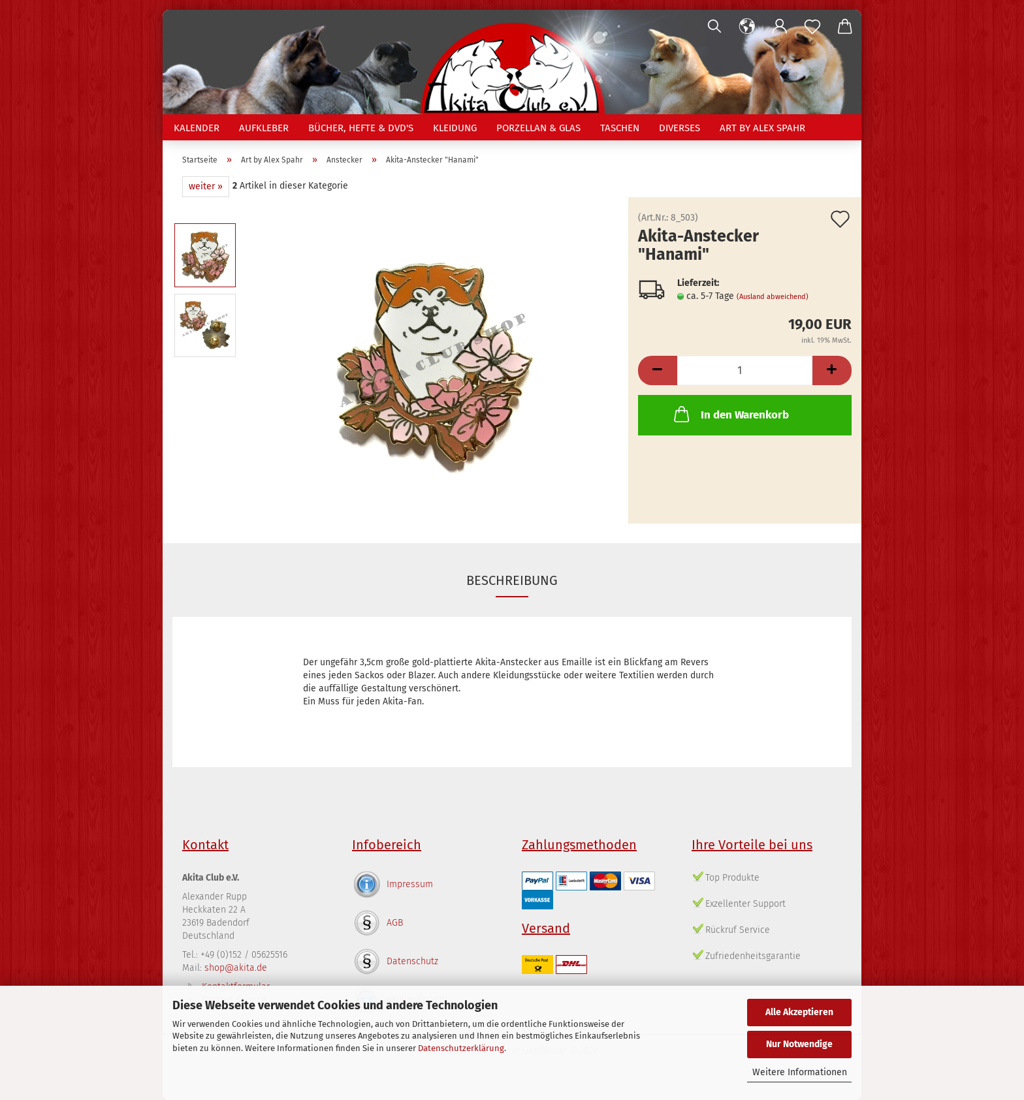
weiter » (206, 186)
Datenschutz (412, 961)
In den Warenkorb (730, 413)
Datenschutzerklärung (461, 1048)
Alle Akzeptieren (799, 1012)
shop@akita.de (235, 967)
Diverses (679, 128)
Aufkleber (264, 128)
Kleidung (455, 128)
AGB (395, 922)
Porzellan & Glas (538, 128)
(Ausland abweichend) (772, 296)
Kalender (196, 128)
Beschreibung (512, 580)
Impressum (410, 884)
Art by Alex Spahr (762, 128)
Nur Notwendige (799, 1044)
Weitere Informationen (799, 1072)
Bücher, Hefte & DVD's (360, 128)
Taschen (619, 128)
